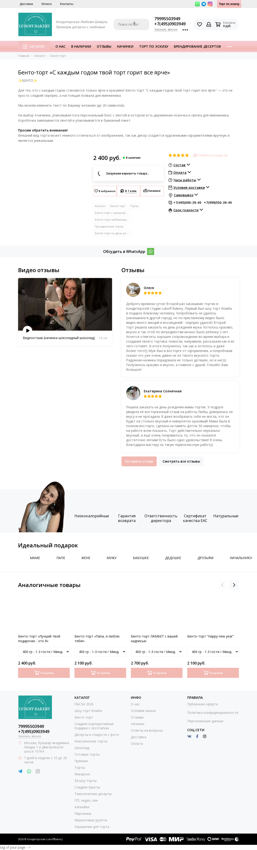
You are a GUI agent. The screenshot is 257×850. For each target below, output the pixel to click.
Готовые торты (87, 754)
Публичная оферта (202, 704)
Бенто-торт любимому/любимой (113, 220)
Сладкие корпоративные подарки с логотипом (94, 726)
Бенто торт (117, 206)
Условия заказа (143, 710)
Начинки (125, 46)
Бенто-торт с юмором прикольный (113, 213)
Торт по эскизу (229, 4)
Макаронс (82, 774)
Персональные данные (205, 721)
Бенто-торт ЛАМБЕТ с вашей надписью (154, 638)
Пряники (81, 761)
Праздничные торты (109, 226)
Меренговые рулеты (90, 820)
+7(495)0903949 (170, 24)
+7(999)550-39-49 (218, 202)
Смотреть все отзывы (181, 461)
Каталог (34, 46)
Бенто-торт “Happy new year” (210, 636)
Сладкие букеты (87, 787)
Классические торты (90, 741)
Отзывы (104, 46)
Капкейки (81, 807)
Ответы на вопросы (147, 730)
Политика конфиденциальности (212, 712)
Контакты (67, 4)
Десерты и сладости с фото (96, 734)
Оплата (46, 4)
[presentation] (222, 585)
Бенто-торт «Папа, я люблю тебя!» (97, 638)
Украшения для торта (91, 826)
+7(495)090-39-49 (187, 202)
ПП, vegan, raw (86, 800)
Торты (134, 206)
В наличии (81, 46)
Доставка (26, 4)
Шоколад (81, 748)
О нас (60, 46)
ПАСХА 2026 (83, 704)
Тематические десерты (93, 794)
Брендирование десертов (197, 46)
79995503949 (167, 18)
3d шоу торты (85, 780)
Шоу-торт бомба (88, 710)
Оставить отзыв (139, 461)
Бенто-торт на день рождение (113, 233)
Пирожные (82, 813)
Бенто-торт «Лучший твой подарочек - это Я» (39, 638)
